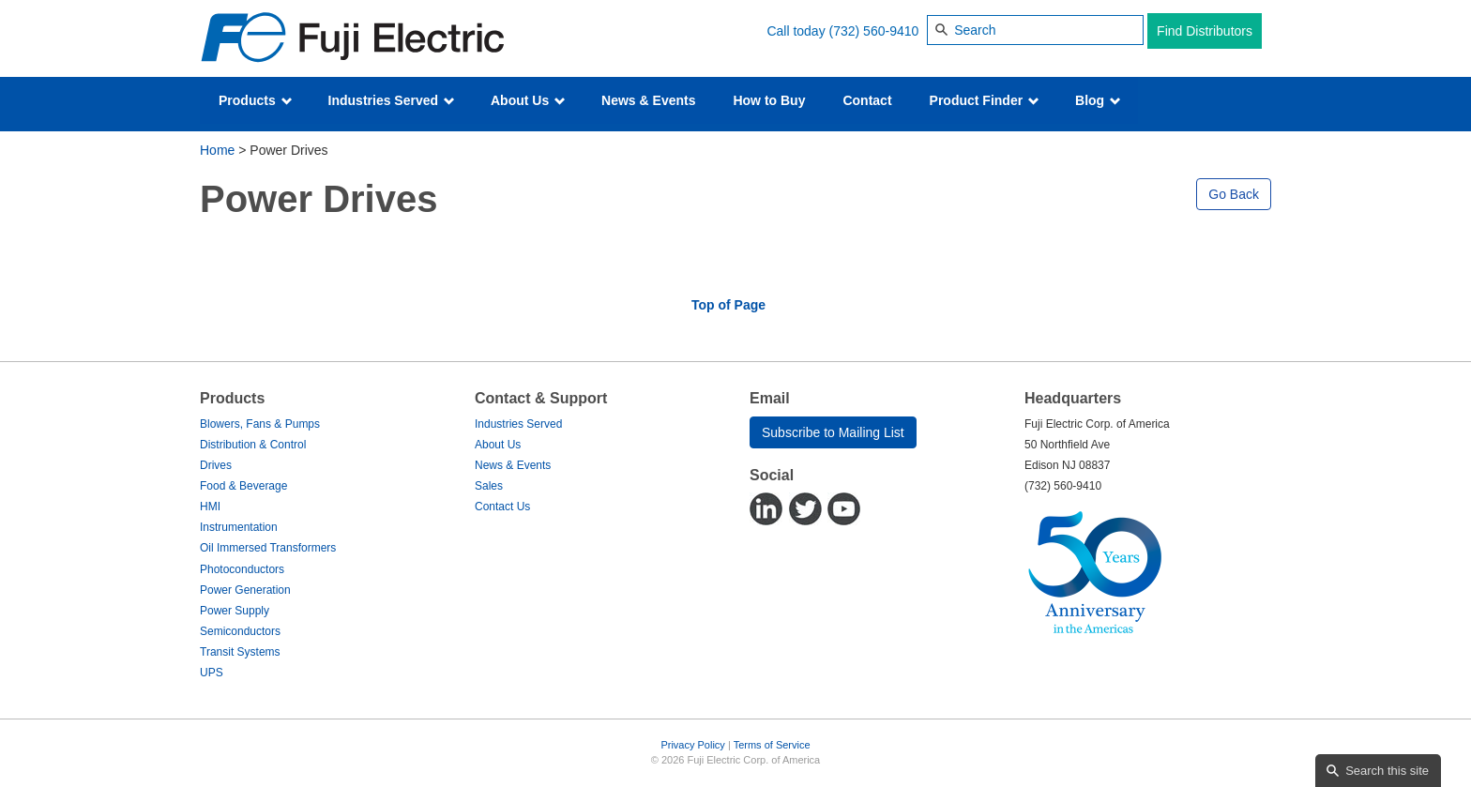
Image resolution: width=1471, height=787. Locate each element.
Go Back (1233, 194)
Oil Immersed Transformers (268, 547)
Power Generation (245, 590)
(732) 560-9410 (874, 30)
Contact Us (502, 506)
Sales (489, 485)
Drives (216, 465)
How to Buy (769, 100)
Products (256, 100)
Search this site (1387, 771)
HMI (210, 506)
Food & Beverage (243, 485)
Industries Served (391, 100)
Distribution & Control (253, 444)
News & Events (648, 100)
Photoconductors (242, 569)
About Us (528, 100)
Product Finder (984, 100)
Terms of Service (772, 744)
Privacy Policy (692, 744)
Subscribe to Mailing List (833, 432)
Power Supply (234, 610)
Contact (866, 100)
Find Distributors (1204, 30)
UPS (211, 672)
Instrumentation (239, 527)
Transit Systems (240, 651)
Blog (1098, 100)
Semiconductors (240, 631)
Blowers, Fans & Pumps (260, 424)
